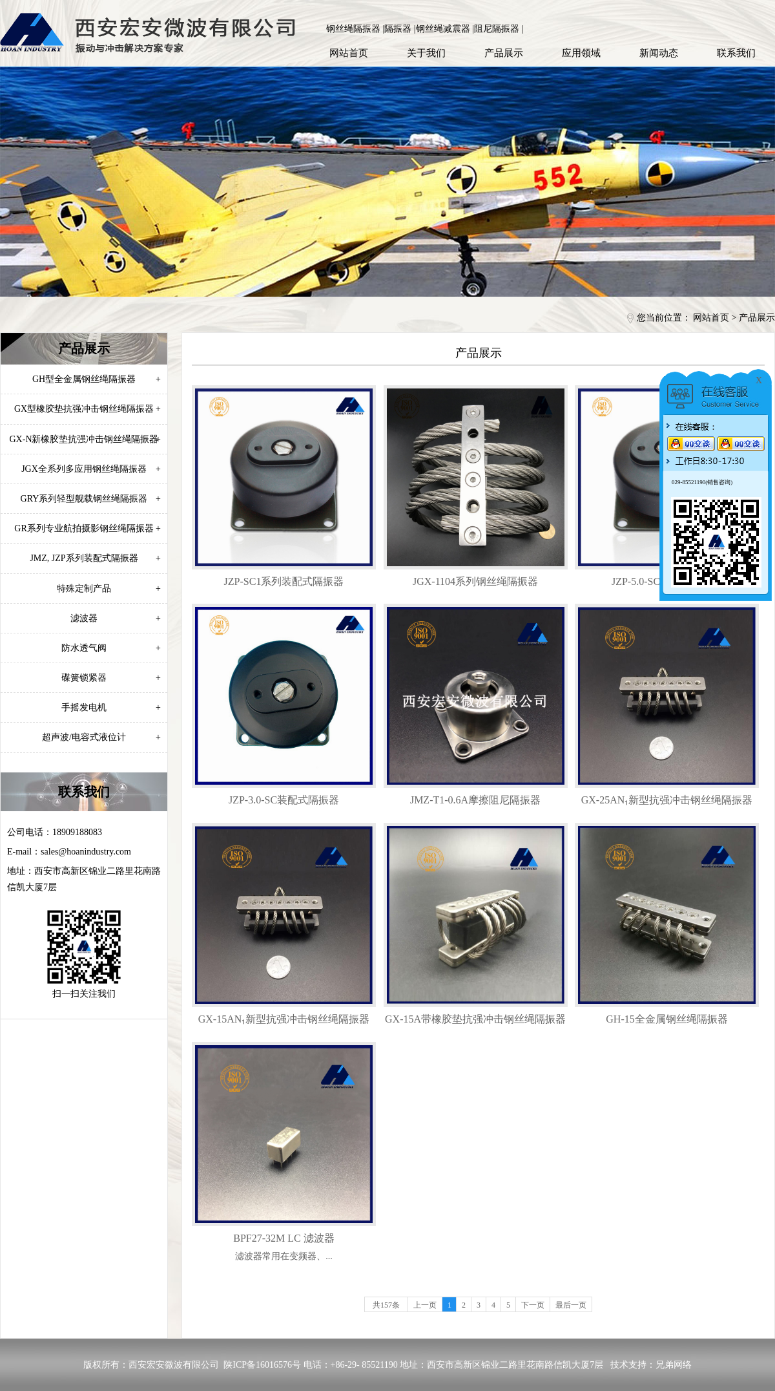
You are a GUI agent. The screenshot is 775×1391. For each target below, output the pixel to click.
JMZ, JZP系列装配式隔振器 (95, 558)
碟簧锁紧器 (111, 678)
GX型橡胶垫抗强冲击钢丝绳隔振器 (87, 409)
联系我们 (736, 53)
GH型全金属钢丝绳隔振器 (96, 379)
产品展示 (503, 53)
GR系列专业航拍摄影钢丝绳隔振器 (87, 528)
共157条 (386, 1305)
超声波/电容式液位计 (101, 737)
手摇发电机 (111, 707)
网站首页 (348, 53)
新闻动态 (658, 53)
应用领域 (581, 53)
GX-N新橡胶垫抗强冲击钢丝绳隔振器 (85, 439)
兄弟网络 (674, 1365)
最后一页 (570, 1305)
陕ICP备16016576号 (262, 1365)
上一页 (425, 1305)
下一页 (532, 1305)
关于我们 (426, 53)
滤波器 (115, 618)
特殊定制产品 (109, 588)
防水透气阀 (111, 648)
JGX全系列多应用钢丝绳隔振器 (91, 469)
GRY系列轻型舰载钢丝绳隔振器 (91, 499)
